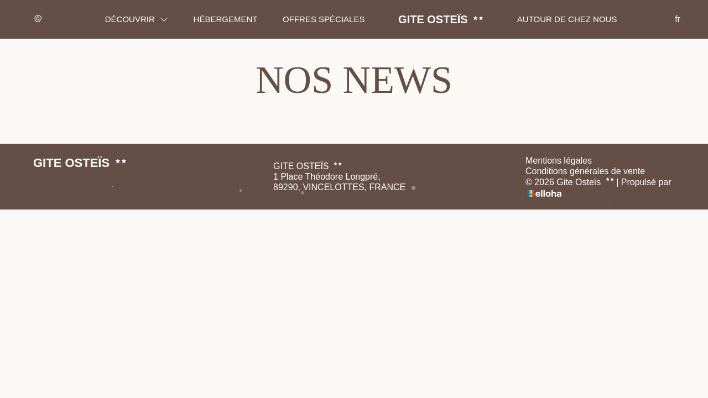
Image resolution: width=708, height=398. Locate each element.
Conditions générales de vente (585, 171)
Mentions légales (558, 160)
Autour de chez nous (567, 19)
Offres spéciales (324, 19)
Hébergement (226, 19)
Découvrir (136, 19)
